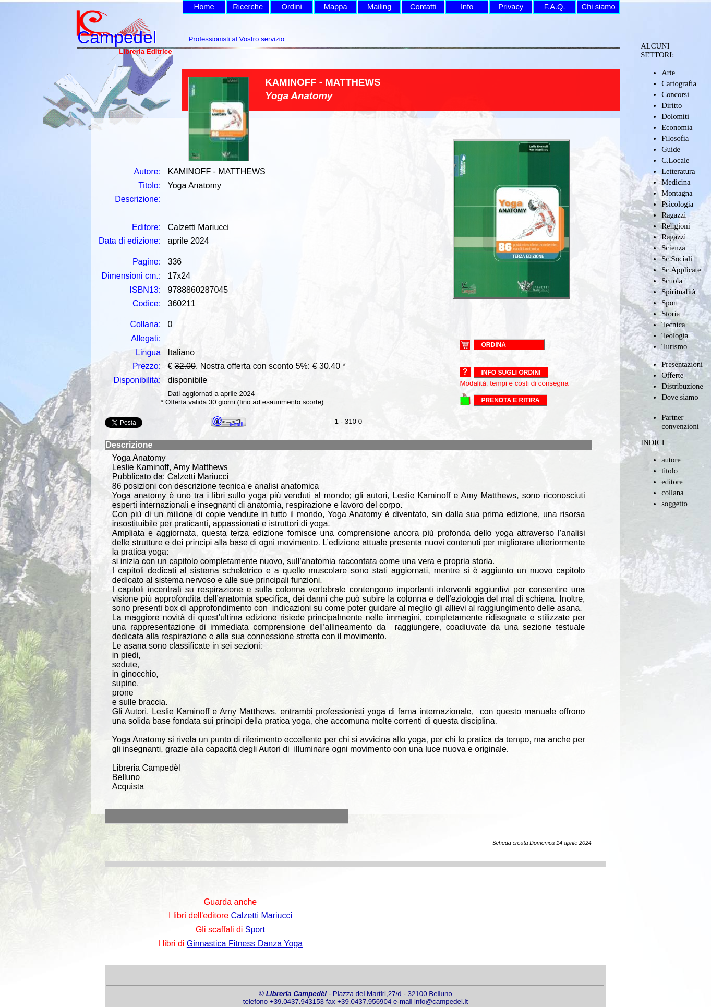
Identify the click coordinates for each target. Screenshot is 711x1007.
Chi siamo (599, 7)
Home (204, 7)
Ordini (292, 7)
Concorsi (675, 94)
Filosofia (675, 138)
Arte (668, 72)
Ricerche (248, 7)
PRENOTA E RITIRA (510, 400)
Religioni (675, 226)
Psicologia (677, 204)
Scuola (671, 281)
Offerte (672, 375)
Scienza (673, 248)
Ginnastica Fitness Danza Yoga (245, 943)
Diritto (671, 105)
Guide (670, 149)
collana (672, 492)
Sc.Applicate (681, 270)
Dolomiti (675, 116)
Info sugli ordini (510, 372)
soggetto (674, 503)
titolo (669, 470)
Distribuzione (682, 386)
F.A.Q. (554, 7)
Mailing (379, 7)
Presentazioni (682, 364)
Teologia (674, 335)
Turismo (674, 346)
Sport (669, 302)
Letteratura (678, 171)
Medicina (675, 182)
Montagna (676, 193)
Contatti (423, 7)
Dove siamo (679, 397)
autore (671, 459)
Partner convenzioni (680, 421)
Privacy (510, 7)
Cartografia (678, 83)
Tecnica (673, 324)
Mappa (335, 7)
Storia (670, 313)
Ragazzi (673, 215)
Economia (676, 127)
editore (672, 481)
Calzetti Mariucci (261, 915)
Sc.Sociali (676, 259)
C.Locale (675, 160)
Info (467, 7)
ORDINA (493, 344)
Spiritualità (678, 291)
